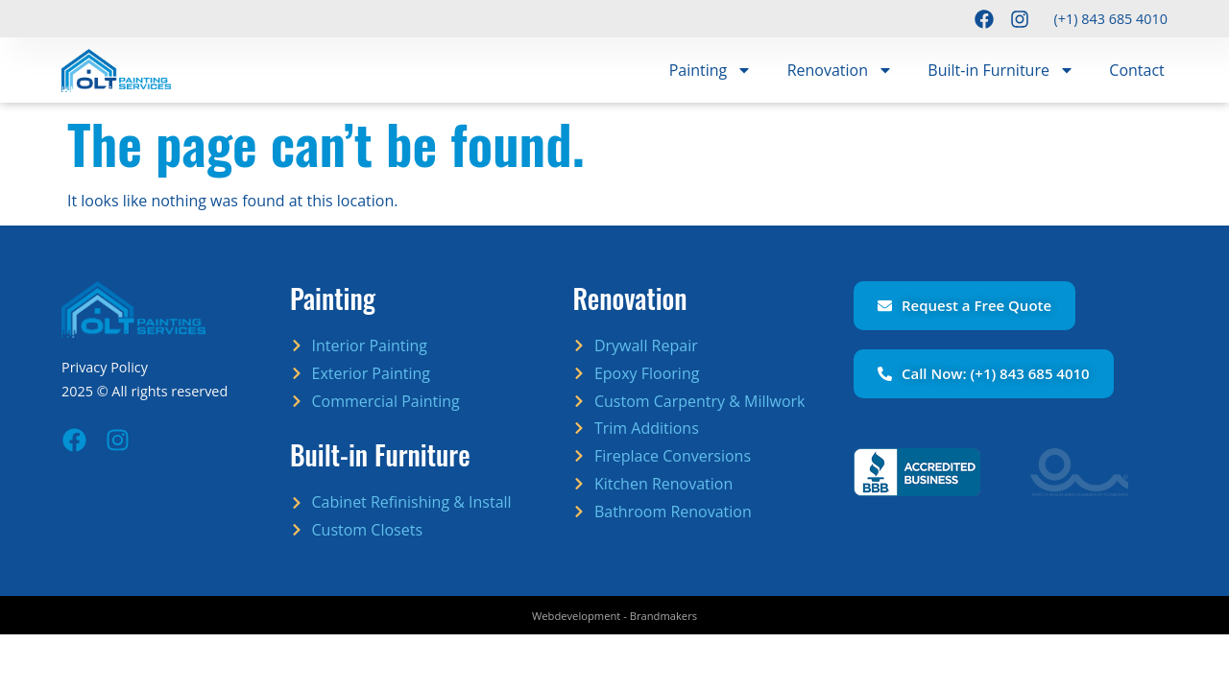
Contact (1136, 70)
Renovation (840, 70)
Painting (711, 70)
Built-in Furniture (1001, 70)
